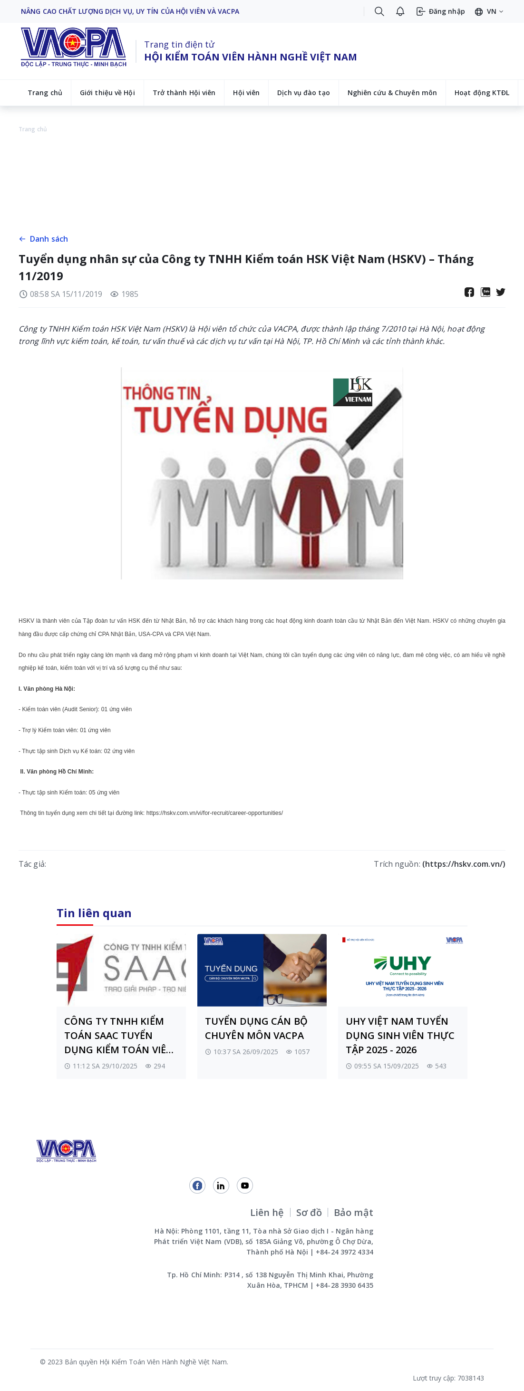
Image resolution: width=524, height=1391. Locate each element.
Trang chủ (45, 92)
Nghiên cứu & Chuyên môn (392, 92)
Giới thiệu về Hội (107, 92)
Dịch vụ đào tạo (303, 92)
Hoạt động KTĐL (482, 92)
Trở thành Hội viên (184, 92)
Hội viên (246, 92)
